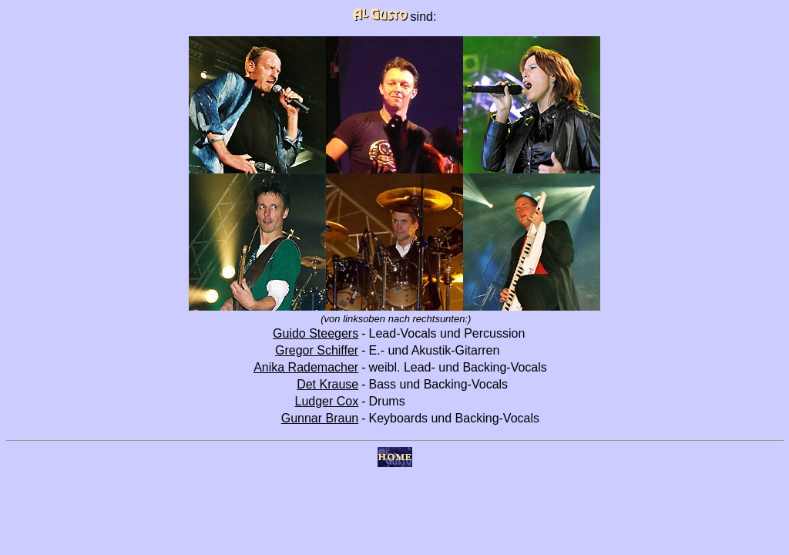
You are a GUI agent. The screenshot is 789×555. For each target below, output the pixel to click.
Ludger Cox (326, 401)
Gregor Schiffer (316, 350)
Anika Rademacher (305, 367)
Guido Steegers (315, 333)
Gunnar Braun (320, 418)
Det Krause (327, 384)
